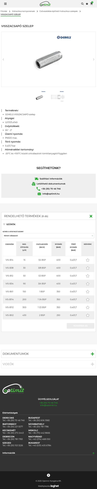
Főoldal (4, 11)
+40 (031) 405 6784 (41, 445)
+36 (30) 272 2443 (15, 433)
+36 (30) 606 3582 (41, 420)
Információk (9, 453)
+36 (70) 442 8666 (41, 433)
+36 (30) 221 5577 (15, 426)
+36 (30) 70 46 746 (51, 189)
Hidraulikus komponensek (23, 11)
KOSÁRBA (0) (81, 326)
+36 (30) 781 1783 (15, 439)
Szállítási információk (51, 179)
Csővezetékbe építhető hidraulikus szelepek (59, 11)
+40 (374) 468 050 (41, 439)
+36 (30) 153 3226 (15, 445)
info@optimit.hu (51, 194)
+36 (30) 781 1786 (40, 426)
